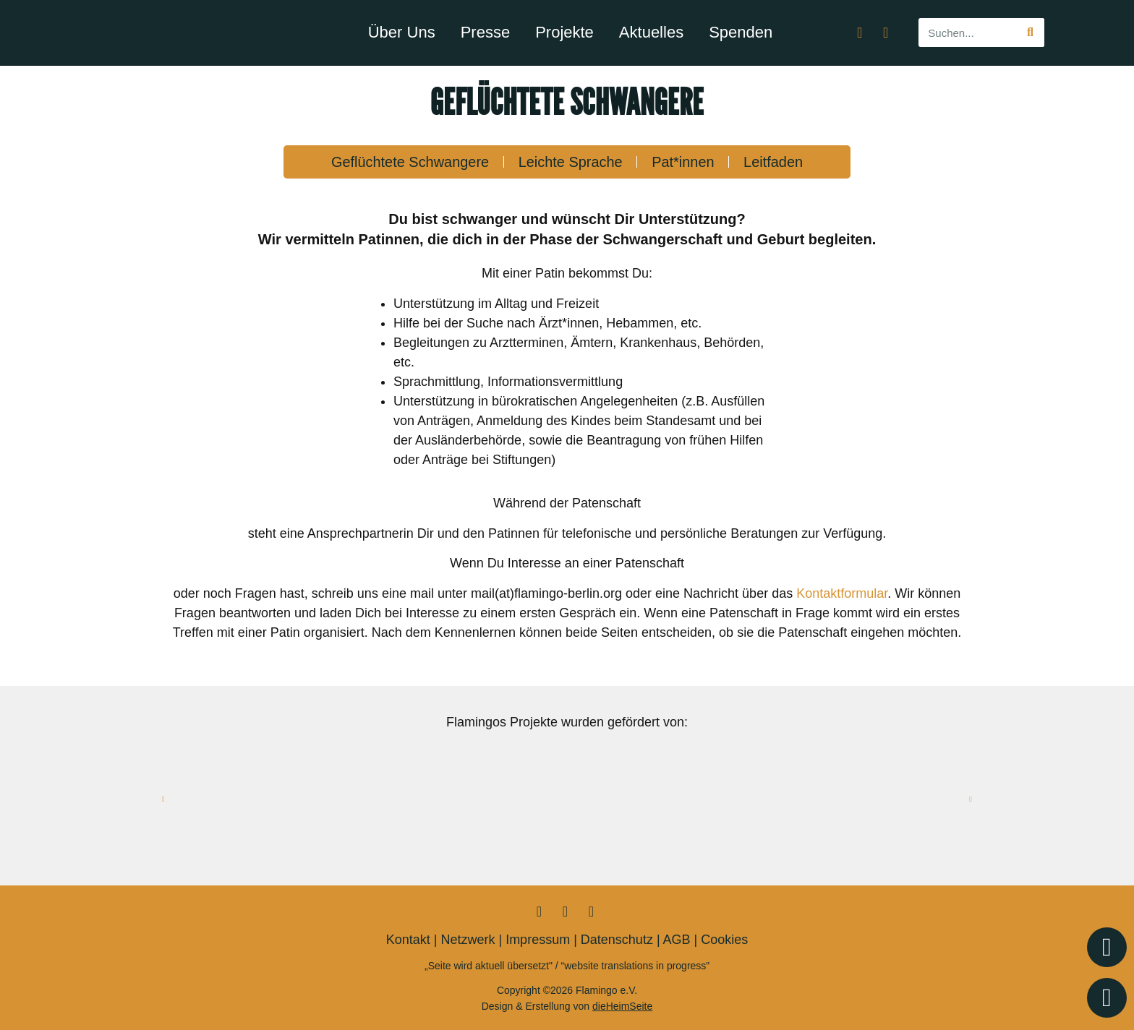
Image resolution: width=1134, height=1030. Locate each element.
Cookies (724, 939)
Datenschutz (617, 939)
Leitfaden (774, 162)
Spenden (740, 32)
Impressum (538, 939)
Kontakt (408, 939)
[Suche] (1029, 32)
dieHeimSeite (622, 1006)
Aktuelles (651, 32)
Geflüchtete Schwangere (409, 162)
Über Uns (401, 32)
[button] (163, 799)
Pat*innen (683, 162)
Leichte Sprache (570, 162)
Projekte (564, 32)
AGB (677, 939)
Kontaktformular (841, 593)
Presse (485, 32)
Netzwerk (467, 939)
